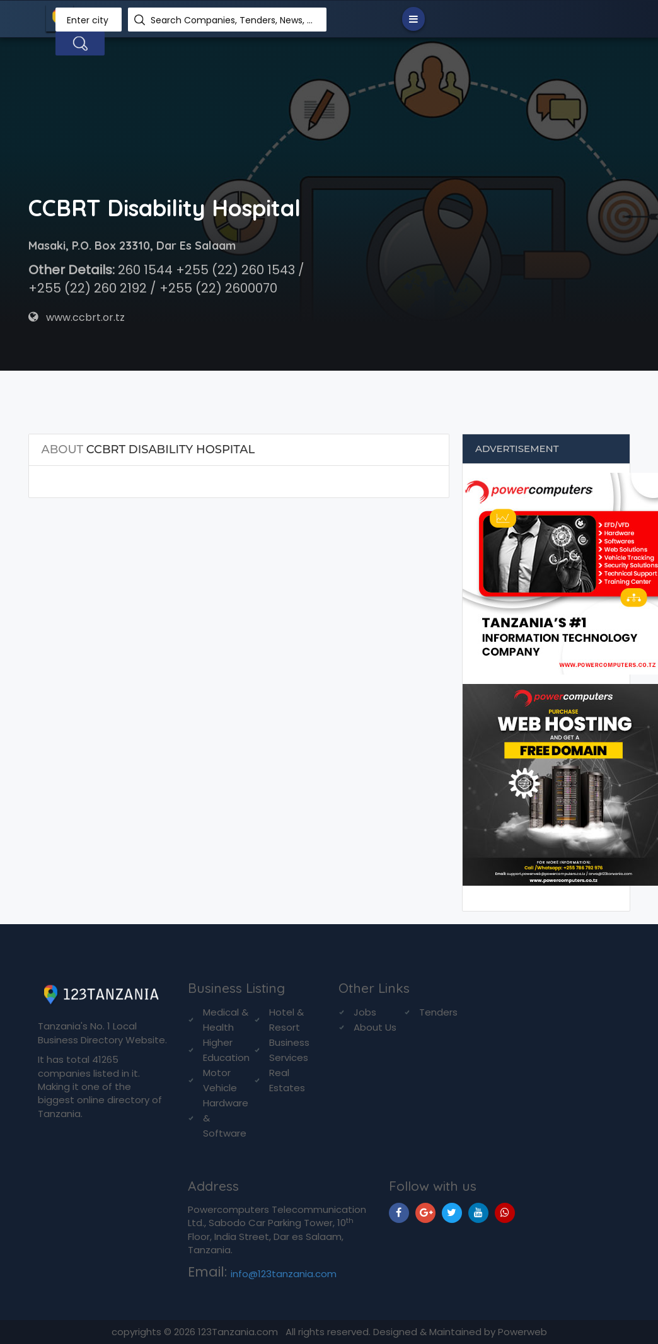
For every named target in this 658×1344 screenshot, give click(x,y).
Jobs (365, 1012)
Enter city (87, 20)
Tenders (438, 1012)
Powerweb (522, 1331)
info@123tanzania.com (284, 1273)
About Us (375, 1027)
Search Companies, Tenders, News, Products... (234, 20)
